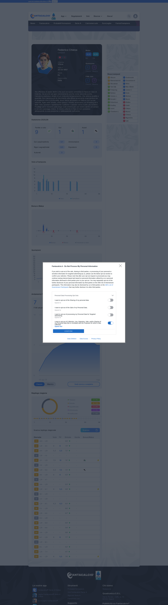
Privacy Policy (96, 339)
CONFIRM (68, 331)
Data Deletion (71, 339)
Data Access (84, 339)
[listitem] (84, 295)
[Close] (121, 266)
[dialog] (84, 302)
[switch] (110, 300)
